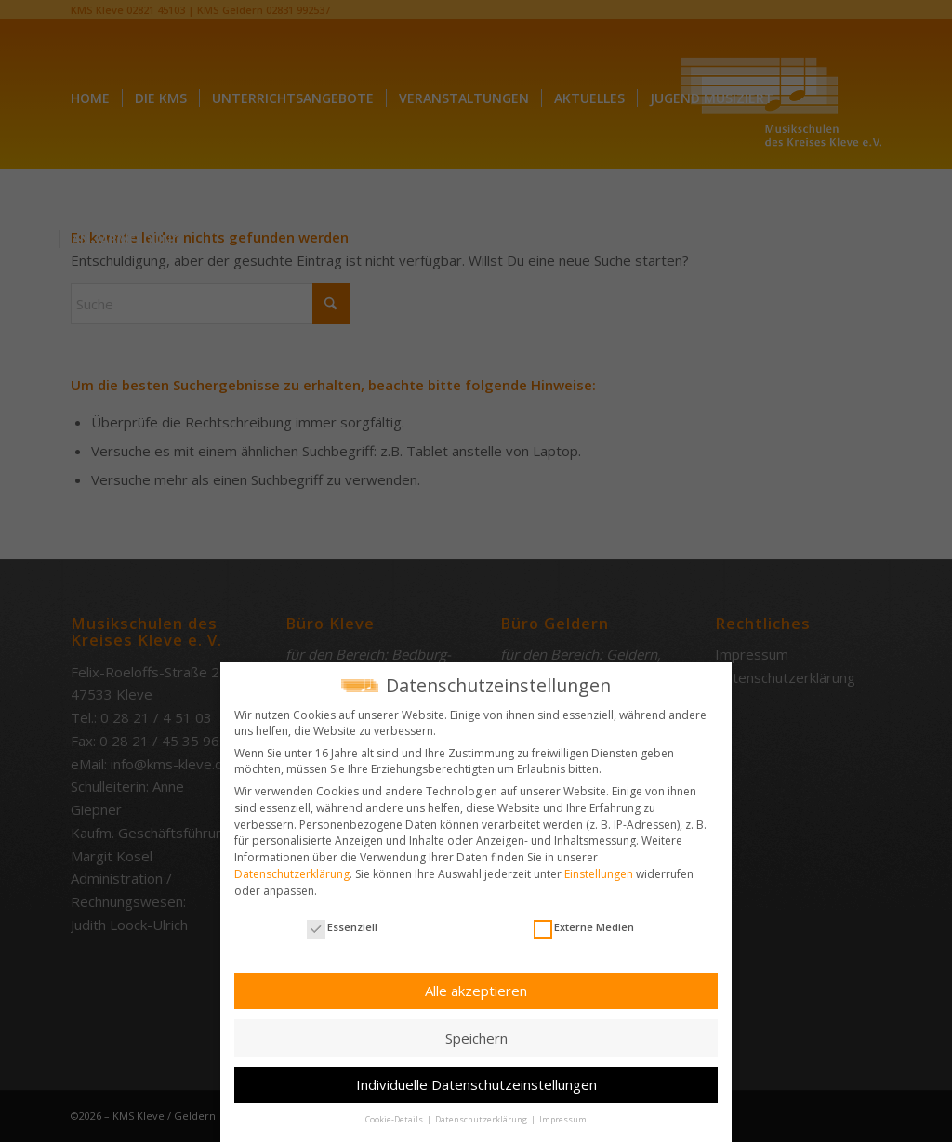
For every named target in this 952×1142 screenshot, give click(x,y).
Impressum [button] (563, 1115)
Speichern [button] (476, 1032)
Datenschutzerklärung (292, 869)
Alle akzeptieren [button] (476, 986)
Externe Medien (584, 922)
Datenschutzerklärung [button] (482, 1115)
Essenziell (342, 922)
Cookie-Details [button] (395, 1115)
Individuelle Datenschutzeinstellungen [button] (476, 1079)
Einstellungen (598, 869)
